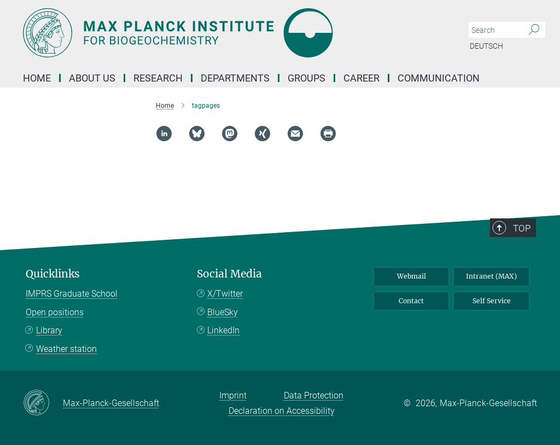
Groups (306, 78)
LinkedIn (223, 330)
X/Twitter (225, 293)
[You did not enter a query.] (495, 30)
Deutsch (486, 46)
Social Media (229, 274)
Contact (411, 301)
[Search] (534, 30)
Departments (235, 78)
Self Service (491, 301)
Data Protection (313, 395)
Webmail (411, 276)
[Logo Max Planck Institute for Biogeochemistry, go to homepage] (228, 32)
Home (37, 78)
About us (92, 78)
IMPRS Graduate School (72, 293)
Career (361, 78)
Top (521, 228)
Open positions (55, 312)
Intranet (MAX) (491, 276)
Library (49, 330)
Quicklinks (53, 274)
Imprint (233, 395)
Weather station (66, 349)
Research (158, 78)
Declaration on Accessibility (282, 411)
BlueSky (222, 312)
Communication (439, 78)
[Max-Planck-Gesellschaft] (43, 403)
